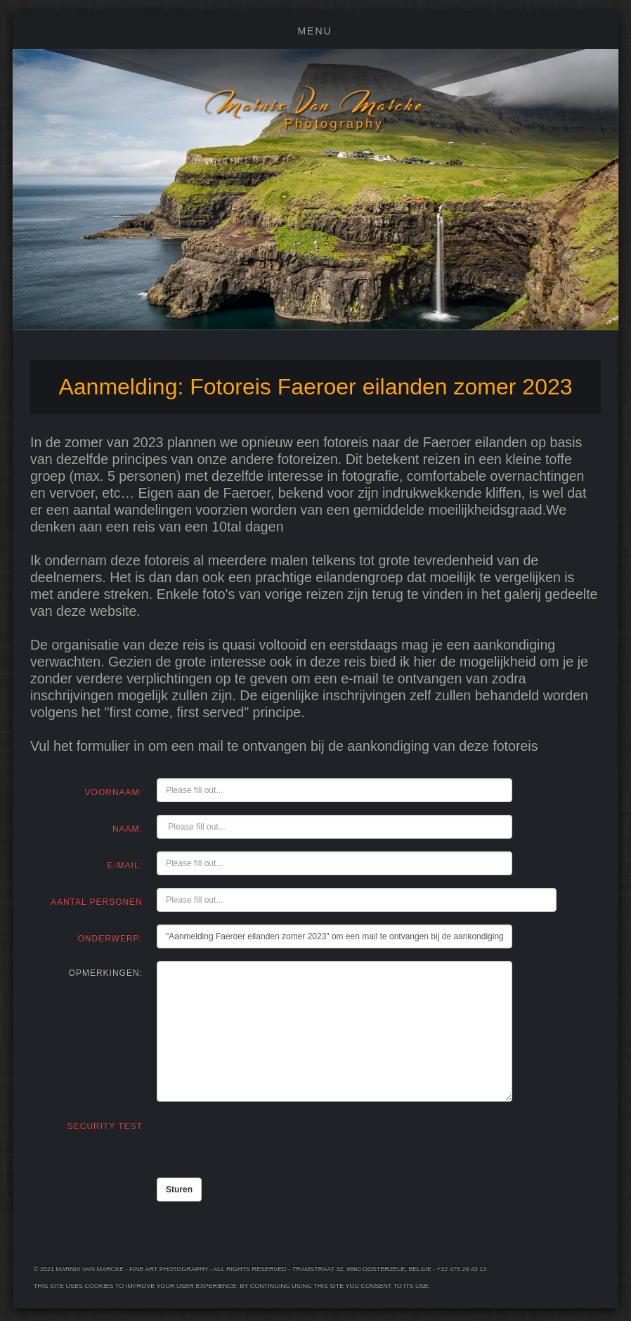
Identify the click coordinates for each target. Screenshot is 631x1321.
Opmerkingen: (106, 973)
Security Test (105, 1126)
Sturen (179, 1189)
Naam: (127, 829)
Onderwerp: (110, 938)
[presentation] (263, 1139)
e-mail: (125, 865)
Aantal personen (97, 902)
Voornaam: (114, 792)
